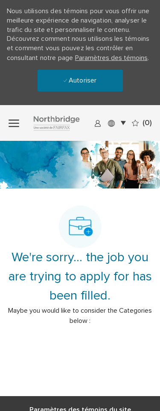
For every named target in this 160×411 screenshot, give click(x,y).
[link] (97, 123)
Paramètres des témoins (111, 57)
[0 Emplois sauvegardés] (142, 123)
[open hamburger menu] (14, 122)
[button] (116, 122)
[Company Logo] (65, 123)
